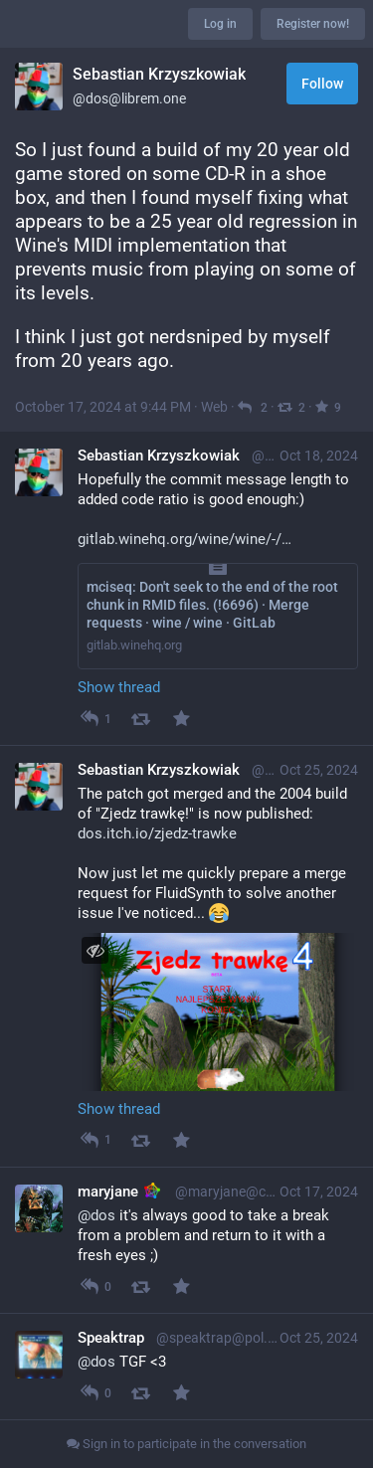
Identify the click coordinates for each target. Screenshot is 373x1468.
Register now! (313, 24)
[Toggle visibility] (95, 950)
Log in (220, 24)
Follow (322, 84)
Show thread (119, 687)
